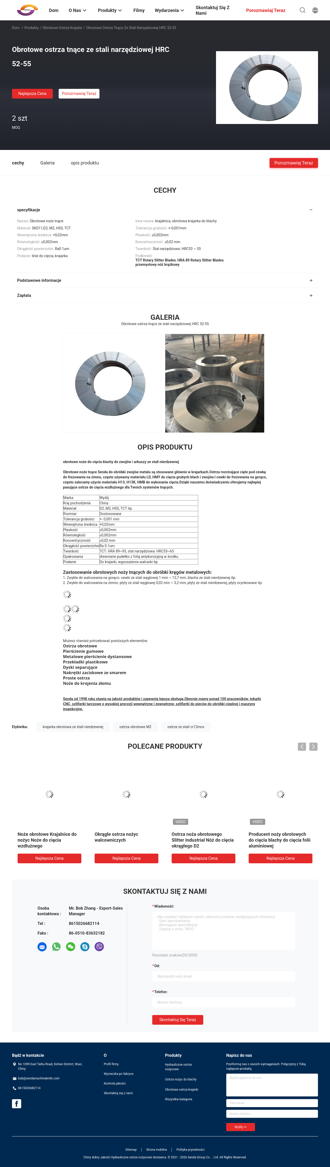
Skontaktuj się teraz (177, 1019)
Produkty (31, 28)
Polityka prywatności (190, 1149)
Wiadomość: (164, 906)
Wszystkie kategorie (178, 1099)
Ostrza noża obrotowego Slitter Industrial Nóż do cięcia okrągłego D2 (203, 840)
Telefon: (161, 992)
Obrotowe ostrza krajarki (62, 28)
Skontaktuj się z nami (118, 1093)
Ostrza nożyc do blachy (180, 1079)
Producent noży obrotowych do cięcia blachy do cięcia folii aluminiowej (279, 840)
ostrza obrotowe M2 (135, 727)
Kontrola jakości (115, 1083)
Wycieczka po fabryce (118, 1074)
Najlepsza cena (32, 93)
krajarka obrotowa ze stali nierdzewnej (73, 727)
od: (157, 966)
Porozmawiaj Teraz (79, 93)
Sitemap (131, 1149)
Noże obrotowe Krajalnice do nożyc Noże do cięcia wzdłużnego (47, 840)
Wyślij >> (241, 1127)
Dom (15, 28)
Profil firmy (111, 1064)
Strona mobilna (156, 1149)
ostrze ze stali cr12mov (186, 727)
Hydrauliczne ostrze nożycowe (178, 1067)
